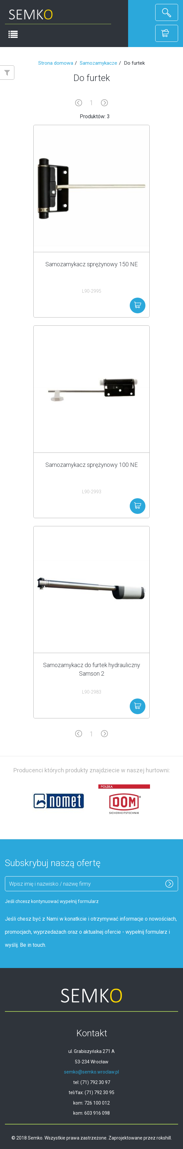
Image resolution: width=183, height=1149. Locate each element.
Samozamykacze (98, 63)
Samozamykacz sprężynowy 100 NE (91, 464)
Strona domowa (55, 63)
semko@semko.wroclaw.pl (91, 1072)
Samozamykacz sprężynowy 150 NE (91, 264)
